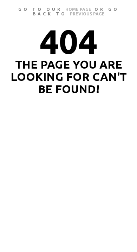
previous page (87, 14)
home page (78, 9)
